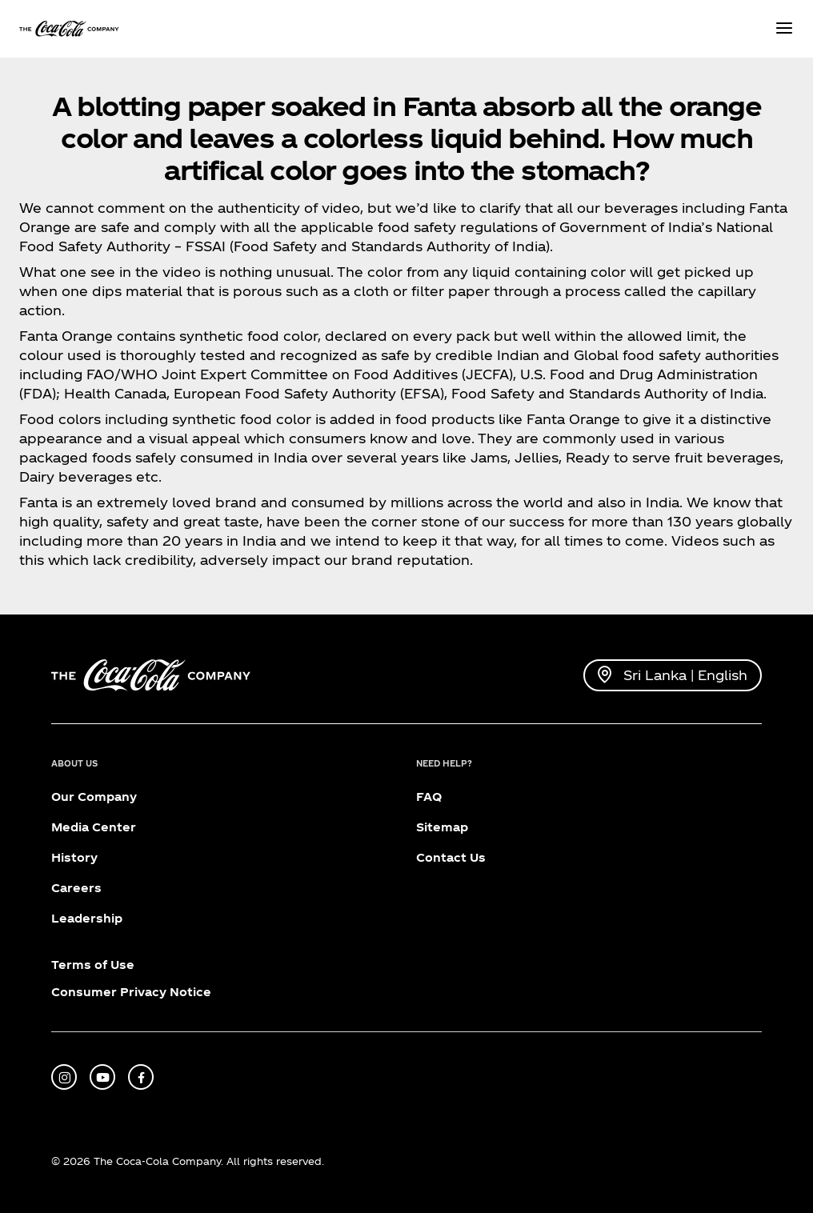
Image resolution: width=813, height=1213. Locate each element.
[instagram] (64, 1077)
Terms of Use (92, 964)
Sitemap (442, 827)
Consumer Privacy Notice (131, 992)
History (74, 857)
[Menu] (784, 29)
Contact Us (451, 857)
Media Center (93, 827)
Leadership (86, 918)
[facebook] (141, 1077)
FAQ (429, 796)
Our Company (94, 796)
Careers (76, 888)
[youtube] (102, 1077)
